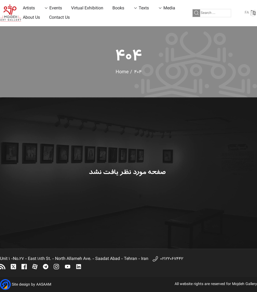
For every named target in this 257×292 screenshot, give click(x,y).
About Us (31, 17)
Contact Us (59, 17)
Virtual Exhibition (87, 8)
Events (55, 8)
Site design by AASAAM (31, 285)
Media (169, 8)
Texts (144, 8)
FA (250, 13)
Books (118, 8)
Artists (29, 8)
